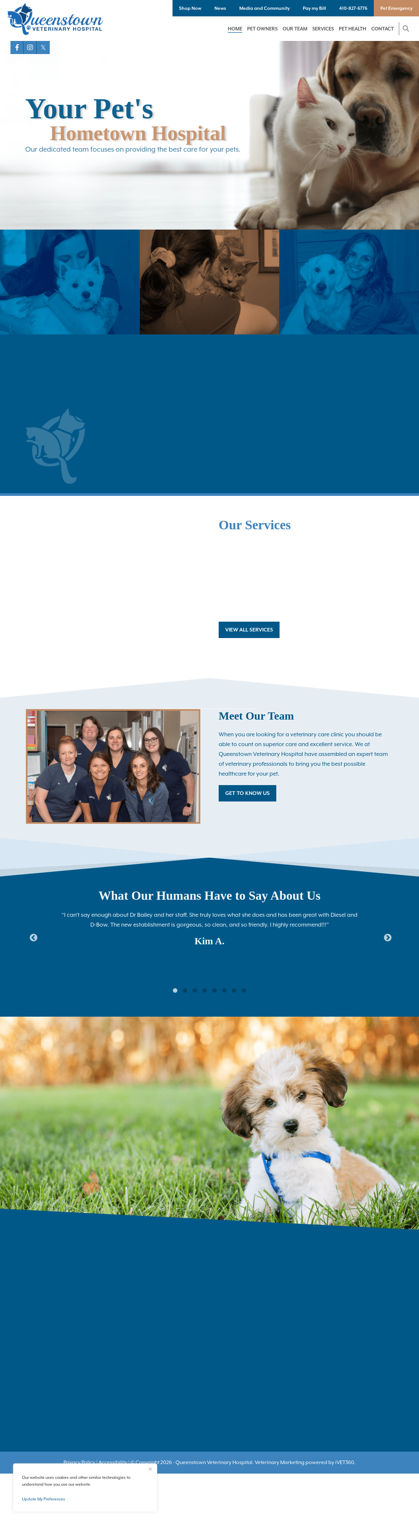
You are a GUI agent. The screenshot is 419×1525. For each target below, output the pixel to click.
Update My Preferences (43, 1499)
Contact (382, 28)
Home (235, 28)
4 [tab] (204, 991)
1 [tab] (175, 991)
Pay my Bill (314, 8)
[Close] (150, 1469)
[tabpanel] (209, 927)
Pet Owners (262, 28)
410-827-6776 (353, 8)
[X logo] (43, 47)
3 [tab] (194, 991)
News (220, 8)
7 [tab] (234, 991)
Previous (32, 936)
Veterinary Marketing (279, 1462)
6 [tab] (224, 991)
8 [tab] (244, 991)
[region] (85, 1487)
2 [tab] (185, 991)
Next (386, 936)
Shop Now (190, 8)
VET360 (344, 1462)
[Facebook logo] (17, 47)
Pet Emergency (396, 8)
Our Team (294, 28)
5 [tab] (214, 991)
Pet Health (352, 28)
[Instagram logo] (30, 47)
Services (323, 28)
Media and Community (264, 8)
